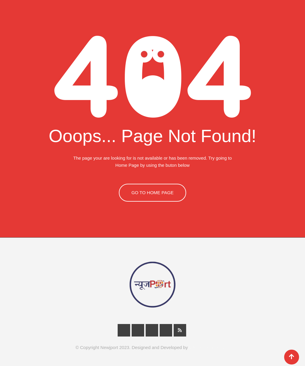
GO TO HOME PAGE (152, 192)
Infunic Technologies (209, 347)
